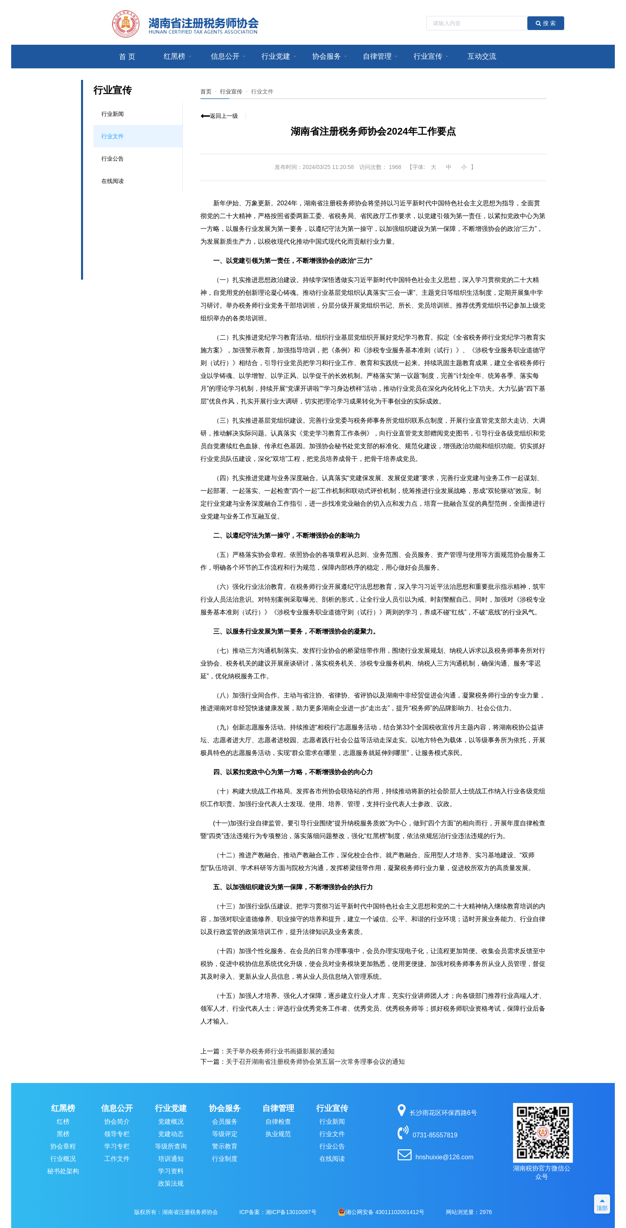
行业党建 (171, 1108)
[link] (262, 91)
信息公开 (117, 1108)
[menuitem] (127, 56)
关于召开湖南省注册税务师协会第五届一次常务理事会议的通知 (315, 1061)
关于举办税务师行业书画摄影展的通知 (280, 1051)
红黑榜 (63, 1108)
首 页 (127, 57)
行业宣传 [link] (231, 91)
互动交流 (482, 56)
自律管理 (278, 1108)
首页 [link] (206, 91)
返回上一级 (224, 116)
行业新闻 (112, 114)
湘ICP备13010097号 (291, 1212)
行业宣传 (332, 1108)
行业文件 (112, 136)
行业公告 (112, 158)
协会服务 (225, 1108)
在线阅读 (112, 181)
